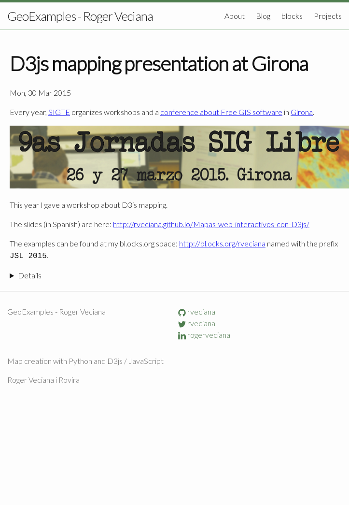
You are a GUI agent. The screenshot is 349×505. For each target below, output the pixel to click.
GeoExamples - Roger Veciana (80, 16)
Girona (302, 111)
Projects (328, 15)
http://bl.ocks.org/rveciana (222, 243)
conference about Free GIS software (221, 111)
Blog (264, 15)
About (235, 15)
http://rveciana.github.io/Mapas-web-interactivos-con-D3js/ (211, 224)
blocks (292, 15)
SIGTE (59, 111)
